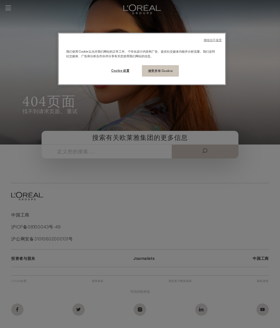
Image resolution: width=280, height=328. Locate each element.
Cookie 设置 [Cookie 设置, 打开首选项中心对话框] (120, 70)
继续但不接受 (213, 40)
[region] (142, 59)
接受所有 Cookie (160, 70)
